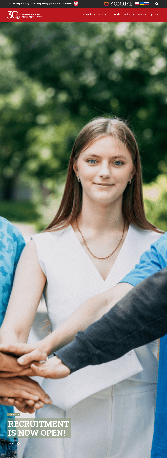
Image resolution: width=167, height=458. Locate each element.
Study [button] (142, 15)
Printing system (48, 4)
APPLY (15, 443)
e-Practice (69, 4)
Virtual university (14, 4)
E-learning (25, 4)
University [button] (89, 15)
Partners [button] (105, 15)
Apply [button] (154, 15)
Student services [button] (124, 15)
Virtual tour (59, 4)
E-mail (32, 4)
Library (38, 4)
